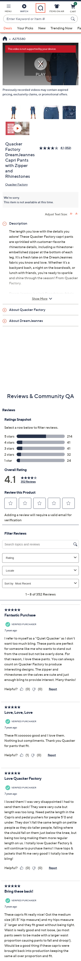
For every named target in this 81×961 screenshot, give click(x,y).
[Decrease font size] (76, 213)
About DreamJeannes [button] (26, 320)
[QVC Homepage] (5, 39)
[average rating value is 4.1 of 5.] (52, 148)
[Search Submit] (73, 19)
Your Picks (25, 28)
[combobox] (36, 19)
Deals (7, 28)
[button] (8, 9)
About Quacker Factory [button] (27, 309)
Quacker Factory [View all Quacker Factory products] (16, 184)
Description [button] (18, 223)
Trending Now (61, 28)
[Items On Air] (56, 9)
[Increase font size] (71, 213)
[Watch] (24, 9)
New (42, 28)
